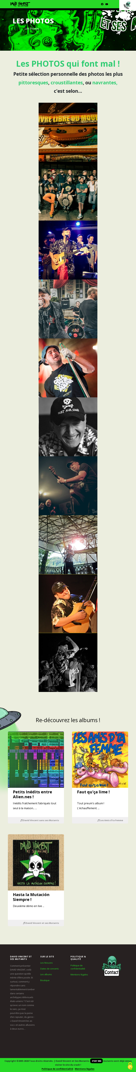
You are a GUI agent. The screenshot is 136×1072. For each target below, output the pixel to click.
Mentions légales (79, 974)
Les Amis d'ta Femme (110, 820)
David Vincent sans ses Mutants (39, 820)
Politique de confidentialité (78, 967)
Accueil (17, 28)
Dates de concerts (49, 968)
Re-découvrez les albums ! (68, 720)
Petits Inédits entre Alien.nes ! (32, 794)
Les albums (46, 974)
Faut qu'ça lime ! (93, 792)
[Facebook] (102, 4)
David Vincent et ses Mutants (41, 923)
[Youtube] (106, 4)
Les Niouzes (46, 962)
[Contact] (112, 966)
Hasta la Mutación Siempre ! (31, 897)
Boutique (45, 980)
